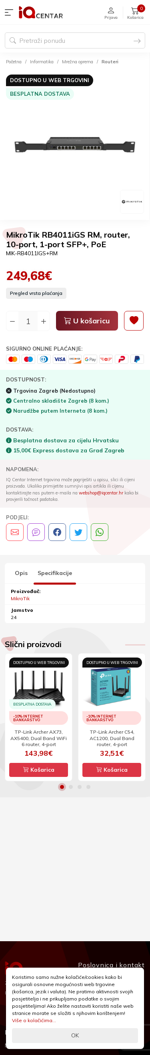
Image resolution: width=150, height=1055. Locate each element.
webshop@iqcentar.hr (101, 493)
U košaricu (87, 320)
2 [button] (70, 787)
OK (75, 1035)
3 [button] (79, 787)
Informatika (42, 62)
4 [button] (88, 787)
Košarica (38, 769)
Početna (14, 62)
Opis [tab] (21, 573)
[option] (75, 144)
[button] (11, 12)
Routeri (110, 62)
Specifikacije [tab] (55, 573)
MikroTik (20, 598)
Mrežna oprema (77, 62)
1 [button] (62, 787)
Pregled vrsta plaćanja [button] (36, 293)
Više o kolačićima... (34, 1020)
